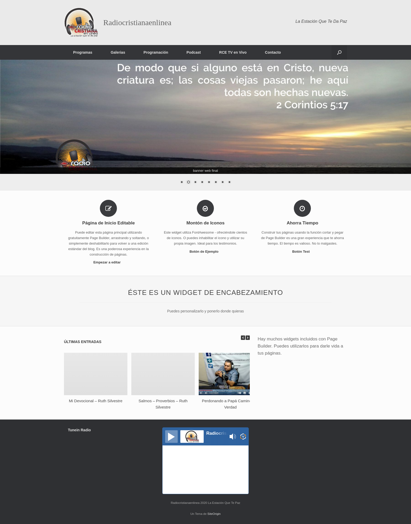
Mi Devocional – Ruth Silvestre (95, 401)
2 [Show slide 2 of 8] (188, 182)
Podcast (194, 52)
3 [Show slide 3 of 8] (195, 182)
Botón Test (302, 251)
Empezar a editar (108, 262)
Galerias (118, 52)
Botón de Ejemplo (205, 251)
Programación (155, 52)
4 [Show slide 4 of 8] (202, 182)
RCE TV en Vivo (233, 52)
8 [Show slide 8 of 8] (229, 182)
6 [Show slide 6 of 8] (216, 182)
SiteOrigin (214, 513)
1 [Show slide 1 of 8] (182, 182)
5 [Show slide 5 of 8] (209, 182)
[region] (205, 125)
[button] (339, 52)
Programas (82, 52)
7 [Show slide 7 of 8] (222, 182)
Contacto (273, 52)
